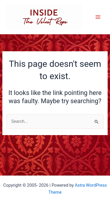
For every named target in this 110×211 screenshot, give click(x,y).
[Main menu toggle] (98, 17)
